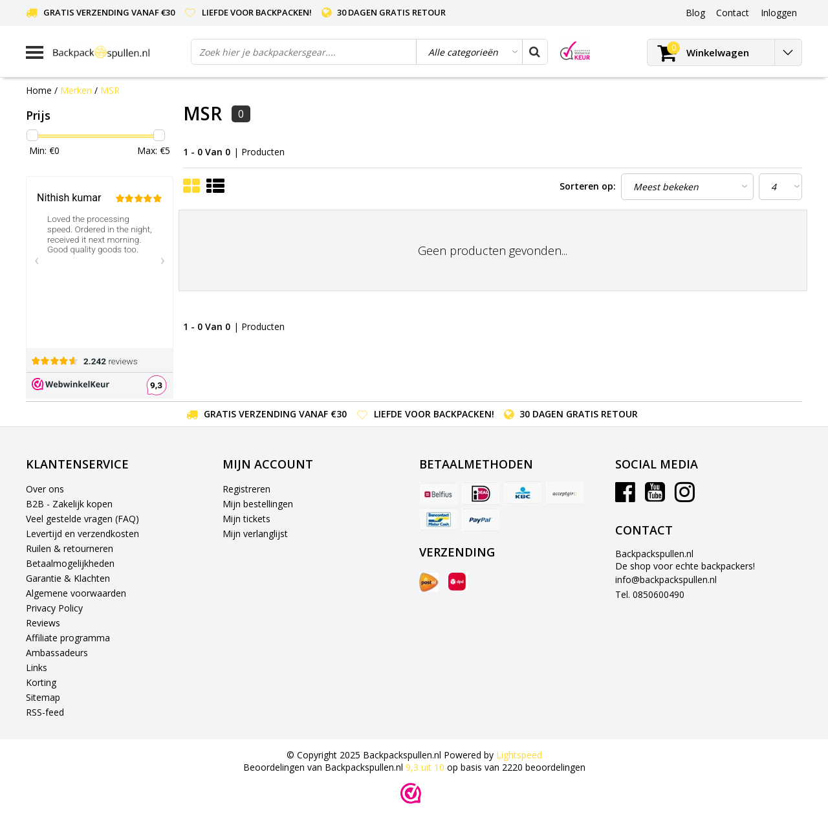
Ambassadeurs (57, 652)
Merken (76, 90)
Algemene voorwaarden (76, 593)
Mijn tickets (246, 519)
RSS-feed (45, 712)
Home (39, 90)
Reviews (43, 623)
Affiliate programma (68, 638)
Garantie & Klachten (68, 578)
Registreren (246, 489)
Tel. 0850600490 (649, 594)
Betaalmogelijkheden (70, 563)
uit (426, 767)
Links (36, 667)
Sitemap (43, 697)
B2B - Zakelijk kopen (69, 504)
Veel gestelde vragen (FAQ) (82, 519)
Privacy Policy (54, 608)
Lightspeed (519, 755)
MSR (110, 90)
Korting (41, 682)
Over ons (45, 489)
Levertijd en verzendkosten (82, 533)
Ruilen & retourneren (69, 548)
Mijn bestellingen (258, 504)
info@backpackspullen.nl (666, 579)
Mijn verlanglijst (255, 533)
